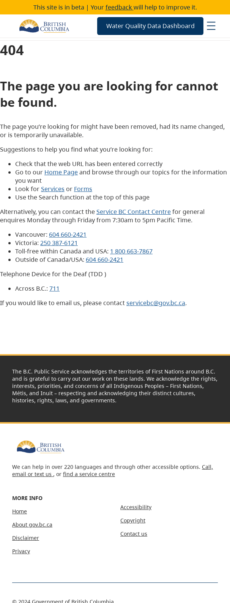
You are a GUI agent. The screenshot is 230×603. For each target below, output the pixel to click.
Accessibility (135, 507)
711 (54, 288)
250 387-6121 (59, 243)
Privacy (21, 551)
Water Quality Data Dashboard (150, 26)
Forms (83, 189)
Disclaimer (25, 537)
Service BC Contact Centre (133, 211)
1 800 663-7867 (131, 251)
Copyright (132, 520)
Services (53, 189)
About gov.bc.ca (32, 524)
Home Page (61, 172)
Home (19, 511)
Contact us (133, 533)
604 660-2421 (68, 234)
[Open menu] (211, 25)
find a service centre (89, 474)
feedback (120, 7)
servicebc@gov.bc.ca (155, 303)
